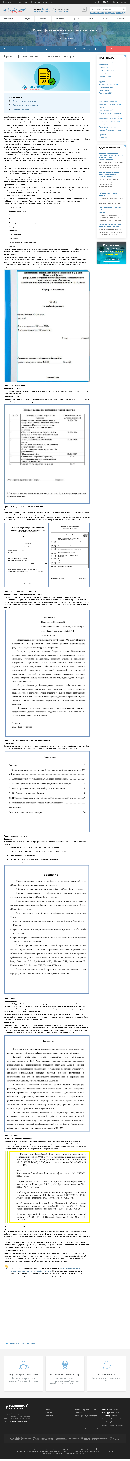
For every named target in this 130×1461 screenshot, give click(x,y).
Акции (26, 2)
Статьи (101, 107)
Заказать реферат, (82, 1427)
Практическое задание (108, 127)
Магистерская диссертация (110, 113)
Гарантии (43, 19)
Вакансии (121, 19)
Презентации (104, 135)
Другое (102, 82)
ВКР (100, 124)
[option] (23, 1376)
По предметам (110, 12)
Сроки (76, 19)
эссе (91, 1427)
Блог (20, 2)
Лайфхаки (103, 137)
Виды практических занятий (24, 101)
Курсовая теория (105, 76)
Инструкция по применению (41, 2)
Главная (58, 38)
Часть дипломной (106, 110)
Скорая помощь (118, 49)
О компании (9, 19)
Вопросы (102, 73)
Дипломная (103, 65)
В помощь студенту (53, 1430)
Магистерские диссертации (86, 1418)
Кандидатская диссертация (110, 116)
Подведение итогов (21, 109)
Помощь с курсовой (67, 49)
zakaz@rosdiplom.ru (109, 1424)
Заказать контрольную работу (86, 1430)
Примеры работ (8, 2)
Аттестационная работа (108, 121)
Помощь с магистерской (40, 49)
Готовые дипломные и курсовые (58, 1427)
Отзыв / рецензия (106, 87)
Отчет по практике (106, 70)
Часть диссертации (106, 102)
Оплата (105, 19)
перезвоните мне (62, 11)
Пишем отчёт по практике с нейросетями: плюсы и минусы (110, 193)
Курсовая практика (106, 79)
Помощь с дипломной (13, 49)
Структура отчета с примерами (25, 105)
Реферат (102, 68)
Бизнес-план (104, 90)
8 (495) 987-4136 (63, 9)
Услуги (27, 19)
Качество (60, 19)
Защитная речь (104, 99)
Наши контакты (120, 2)
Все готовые (120, 12)
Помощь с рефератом (93, 49)
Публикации (69, 38)
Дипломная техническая (108, 104)
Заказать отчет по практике (85, 1421)
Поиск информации (107, 62)
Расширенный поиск (97, 12)
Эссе (101, 96)
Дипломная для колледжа (109, 119)
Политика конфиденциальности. (17, 1424)
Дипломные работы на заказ (86, 1412)
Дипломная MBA (105, 93)
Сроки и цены (51, 1424)
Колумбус (45, 9)
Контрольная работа (107, 85)
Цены (90, 19)
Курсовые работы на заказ (85, 1424)
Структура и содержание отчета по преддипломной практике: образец (109, 174)
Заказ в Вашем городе (41, 11)
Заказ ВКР (78, 1415)
